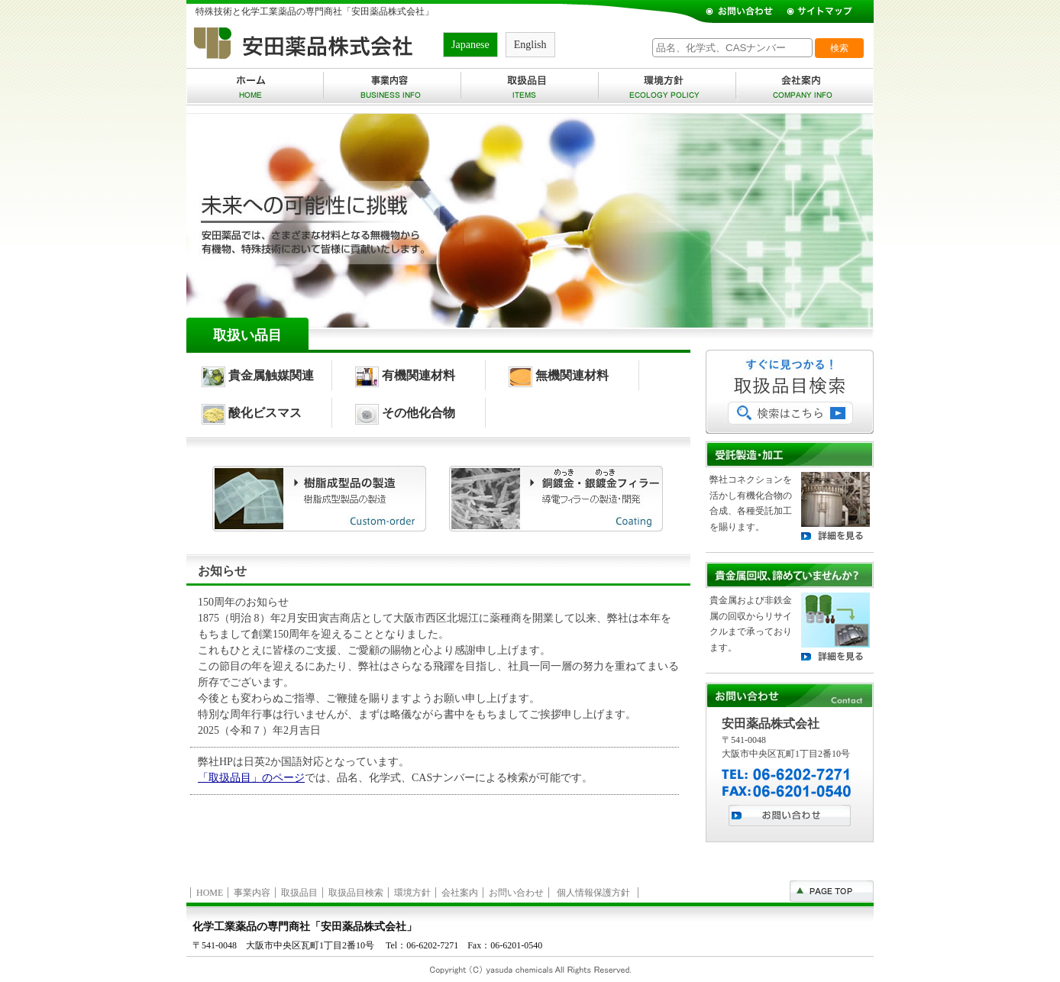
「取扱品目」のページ (251, 777)
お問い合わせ (516, 892)
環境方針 (412, 892)
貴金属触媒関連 (258, 375)
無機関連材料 (559, 375)
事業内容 (252, 892)
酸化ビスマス (252, 412)
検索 (839, 48)
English (530, 44)
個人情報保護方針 (593, 892)
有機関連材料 (405, 375)
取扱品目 (299, 892)
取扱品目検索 (355, 892)
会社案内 (459, 892)
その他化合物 (405, 412)
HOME (209, 892)
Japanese (470, 44)
